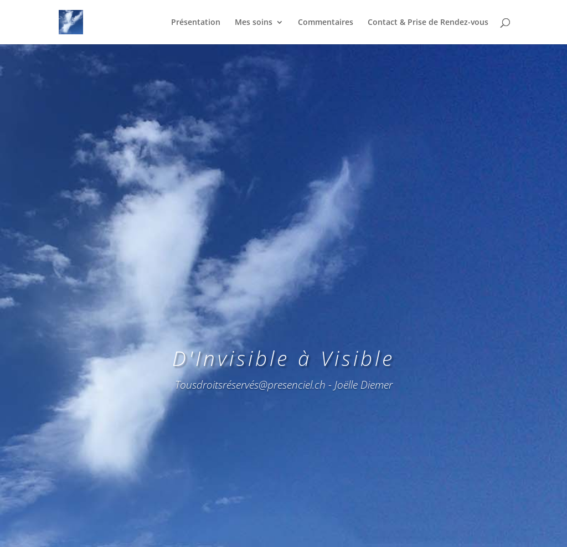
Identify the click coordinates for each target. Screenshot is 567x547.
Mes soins (253, 22)
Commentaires (325, 22)
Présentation (195, 22)
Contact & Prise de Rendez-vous (428, 22)
